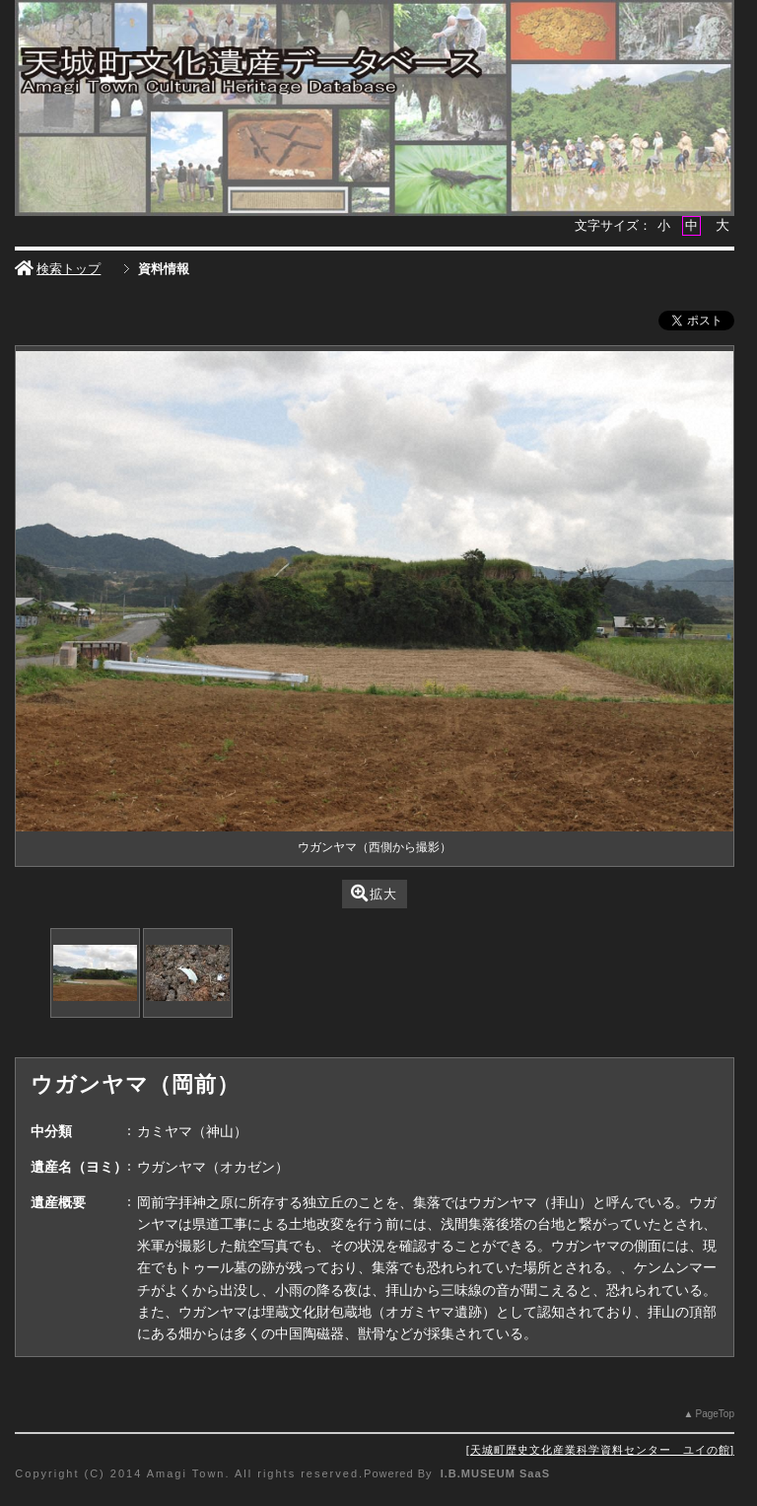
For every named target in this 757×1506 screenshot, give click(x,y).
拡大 (374, 893)
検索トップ (58, 268)
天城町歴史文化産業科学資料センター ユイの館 (600, 1450)
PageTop (714, 1413)
